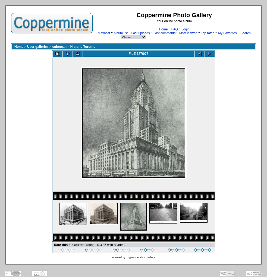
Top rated (207, 33)
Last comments (164, 33)
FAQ (174, 29)
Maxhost (104, 33)
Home (163, 29)
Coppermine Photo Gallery (140, 257)
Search (245, 33)
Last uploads (140, 33)
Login (185, 29)
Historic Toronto (82, 47)
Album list (121, 33)
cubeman (59, 47)
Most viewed (188, 33)
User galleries (38, 47)
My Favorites (227, 33)
